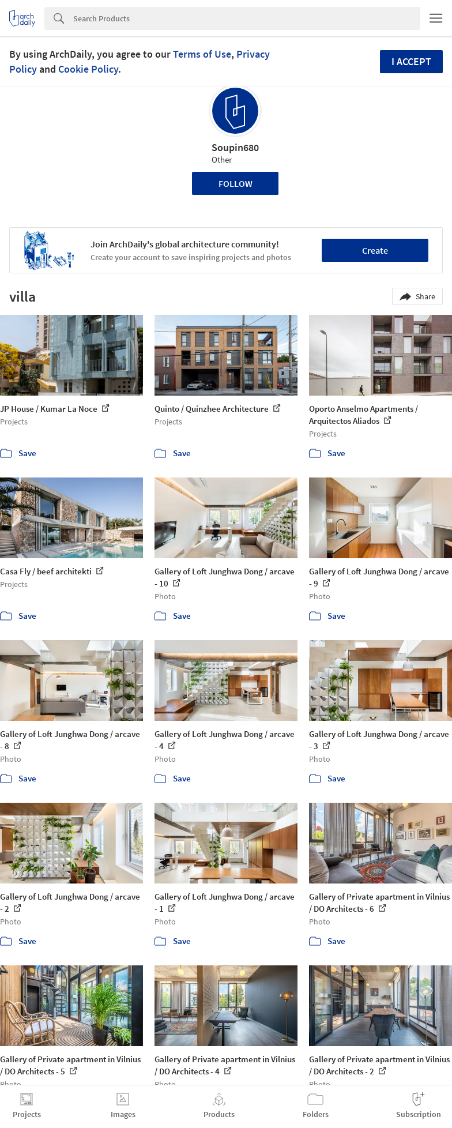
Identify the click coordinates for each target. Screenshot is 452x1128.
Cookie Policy (88, 69)
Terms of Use (202, 54)
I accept (411, 61)
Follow (236, 183)
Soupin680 (235, 147)
